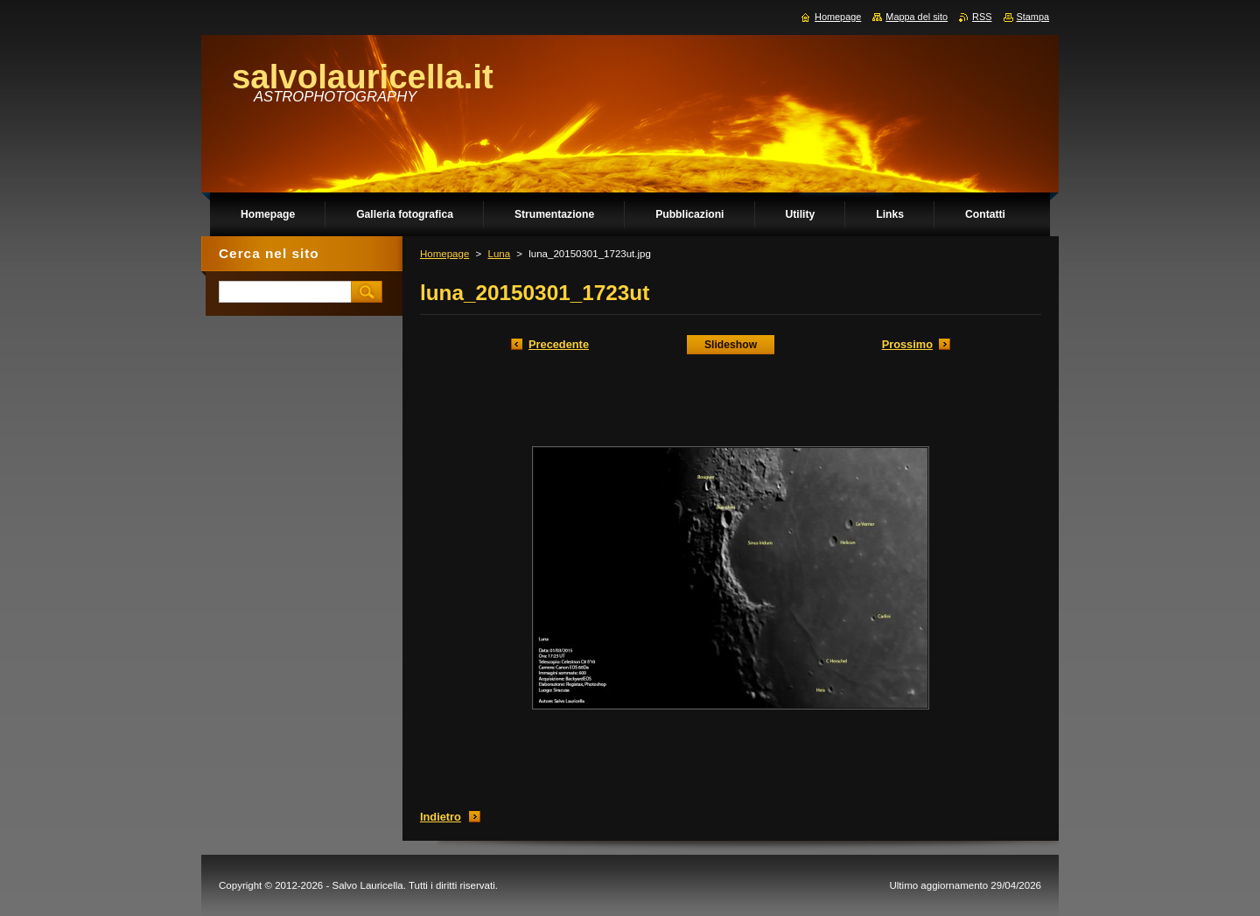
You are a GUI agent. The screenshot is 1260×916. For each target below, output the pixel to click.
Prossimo (907, 344)
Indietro (440, 816)
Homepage (444, 253)
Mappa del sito (917, 16)
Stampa (1033, 16)
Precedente (558, 344)
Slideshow (730, 345)
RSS (981, 16)
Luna (498, 253)
